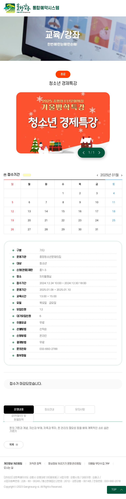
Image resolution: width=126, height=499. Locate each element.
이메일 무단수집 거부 (98, 463)
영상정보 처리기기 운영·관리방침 (64, 463)
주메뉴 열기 (119, 8)
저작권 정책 (35, 463)
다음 (121, 175)
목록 (12, 444)
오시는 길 (8, 468)
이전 (97, 175)
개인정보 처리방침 (13, 463)
